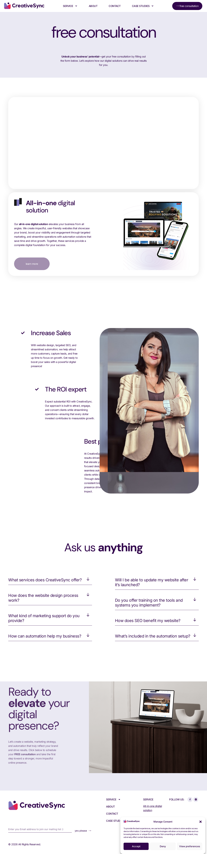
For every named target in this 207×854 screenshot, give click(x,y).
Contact (115, 6)
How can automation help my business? (44, 636)
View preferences (189, 846)
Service (70, 6)
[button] (200, 821)
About (93, 6)
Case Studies (143, 6)
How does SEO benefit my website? (147, 620)
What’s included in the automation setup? (152, 636)
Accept (136, 846)
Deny (163, 846)
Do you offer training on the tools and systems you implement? (149, 602)
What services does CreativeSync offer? (45, 579)
